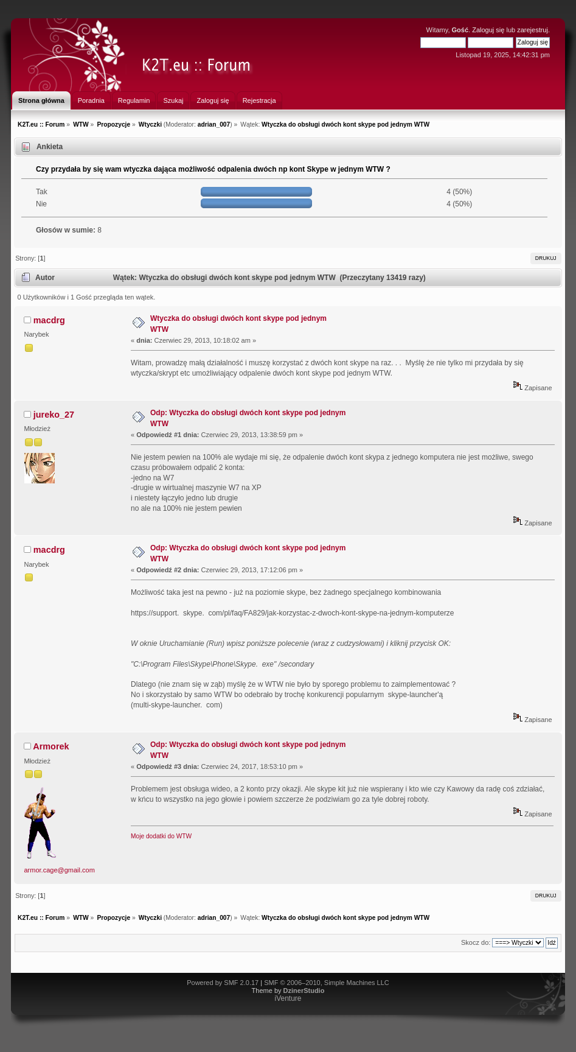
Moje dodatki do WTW (161, 836)
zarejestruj (532, 29)
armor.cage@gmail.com (59, 870)
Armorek (51, 746)
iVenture (287, 998)
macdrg (49, 320)
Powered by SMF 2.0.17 (223, 982)
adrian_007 (214, 124)
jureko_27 (53, 414)
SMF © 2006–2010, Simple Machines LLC (326, 982)
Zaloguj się (488, 29)
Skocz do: (475, 942)
